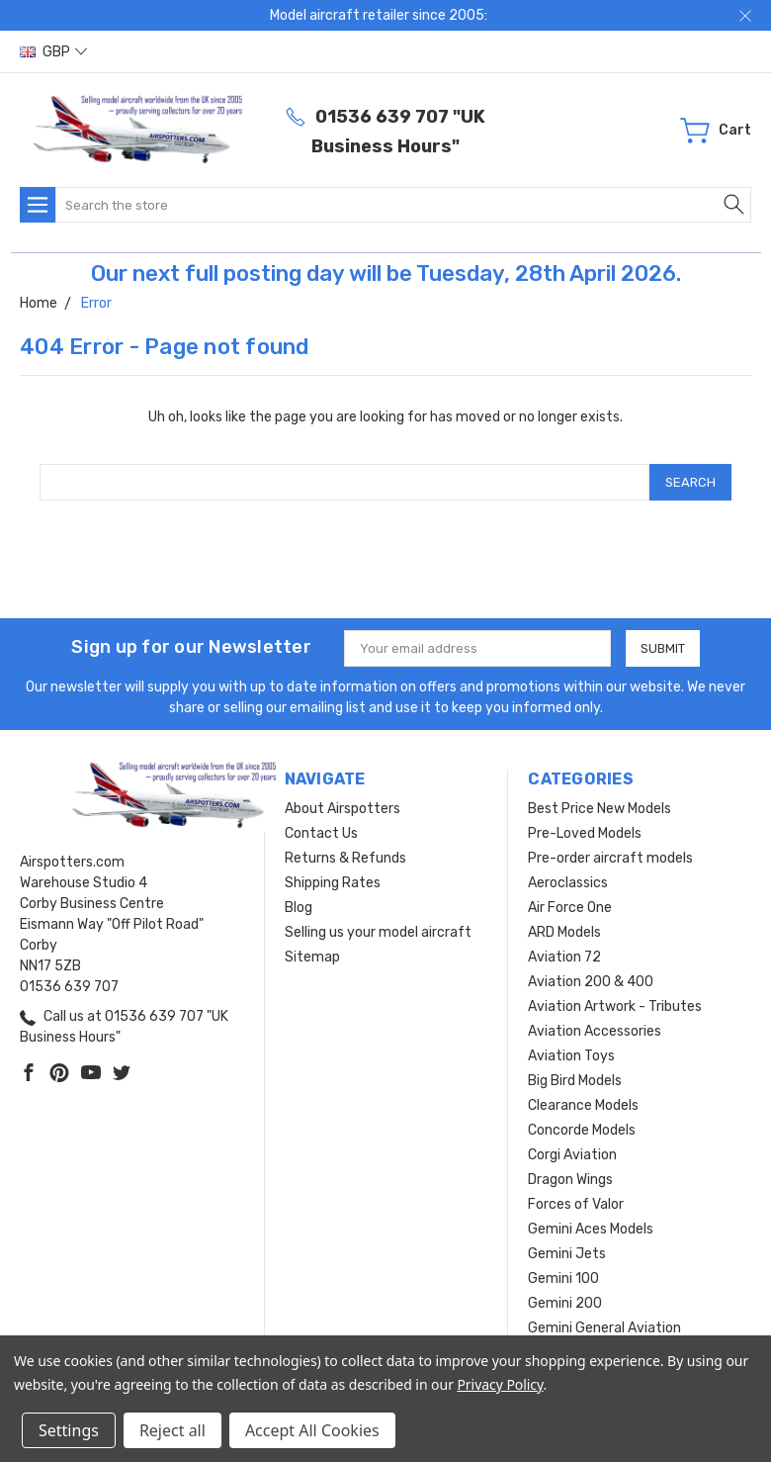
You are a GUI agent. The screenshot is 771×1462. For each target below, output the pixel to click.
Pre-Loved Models (585, 833)
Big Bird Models (575, 1080)
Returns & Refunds (345, 858)
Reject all (172, 1430)
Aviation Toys (571, 1056)
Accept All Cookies (312, 1430)
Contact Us (321, 833)
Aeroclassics (568, 882)
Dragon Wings (570, 1179)
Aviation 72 (564, 957)
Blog (298, 907)
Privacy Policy (500, 1384)
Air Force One (570, 907)
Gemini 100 (563, 1278)
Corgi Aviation (572, 1154)
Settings (69, 1430)
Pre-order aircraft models (610, 858)
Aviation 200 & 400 (590, 981)
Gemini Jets (567, 1253)
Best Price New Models (599, 808)
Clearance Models (583, 1105)
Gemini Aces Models (590, 1229)
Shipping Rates (333, 882)
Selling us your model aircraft (378, 932)
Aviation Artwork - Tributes (615, 1006)
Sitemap (312, 957)
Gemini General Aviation (604, 1328)
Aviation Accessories (594, 1031)
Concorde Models (582, 1130)
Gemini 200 (565, 1303)
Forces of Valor (576, 1204)
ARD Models (564, 932)
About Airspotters (342, 808)
